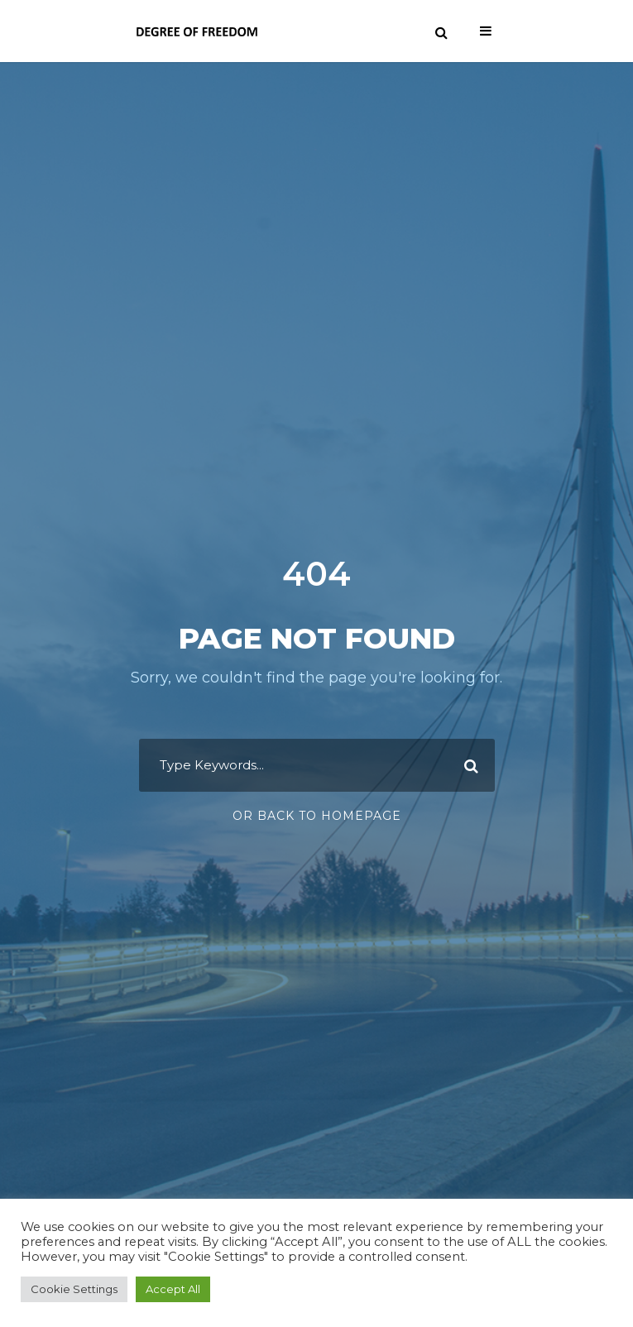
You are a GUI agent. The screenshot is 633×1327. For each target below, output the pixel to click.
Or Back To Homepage (317, 815)
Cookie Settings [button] (74, 1289)
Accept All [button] (173, 1289)
